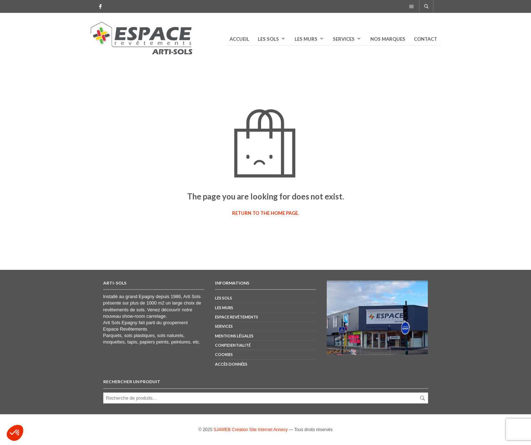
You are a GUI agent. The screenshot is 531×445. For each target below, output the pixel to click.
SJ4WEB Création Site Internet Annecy (250, 429)
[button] (15, 432)
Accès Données (231, 364)
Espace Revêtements (125, 329)
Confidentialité (233, 345)
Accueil (239, 39)
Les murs (306, 39)
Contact (425, 39)
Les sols (268, 39)
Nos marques (387, 39)
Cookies (224, 354)
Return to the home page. (265, 213)
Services (344, 39)
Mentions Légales (234, 335)
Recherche (422, 398)
